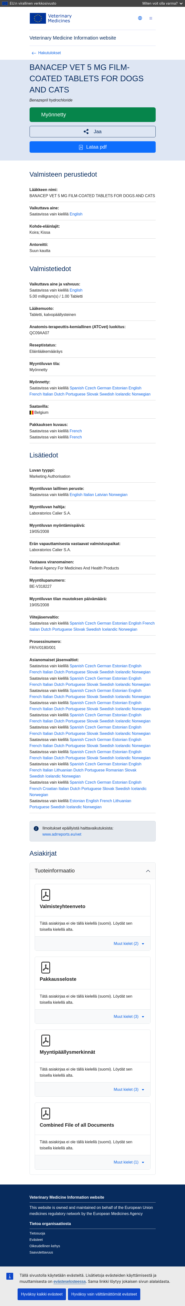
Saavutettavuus (41, 1252)
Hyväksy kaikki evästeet (42, 1294)
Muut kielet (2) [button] (129, 944)
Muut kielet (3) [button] (129, 1016)
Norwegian (141, 394)
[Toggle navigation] (151, 18)
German (104, 388)
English (76, 214)
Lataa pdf (92, 147)
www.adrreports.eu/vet (62, 834)
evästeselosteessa (70, 1281)
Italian (48, 394)
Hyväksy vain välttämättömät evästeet (104, 1294)
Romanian (115, 770)
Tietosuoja (37, 1233)
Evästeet (36, 1240)
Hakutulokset (46, 53)
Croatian (50, 789)
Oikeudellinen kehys (45, 1246)
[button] (93, 131)
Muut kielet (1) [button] (129, 1162)
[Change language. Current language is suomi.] (140, 18)
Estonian (119, 388)
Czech (90, 388)
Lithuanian (63, 770)
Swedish (106, 394)
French (36, 394)
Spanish (77, 388)
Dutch (59, 394)
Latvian (101, 495)
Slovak (92, 394)
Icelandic (123, 394)
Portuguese (75, 394)
